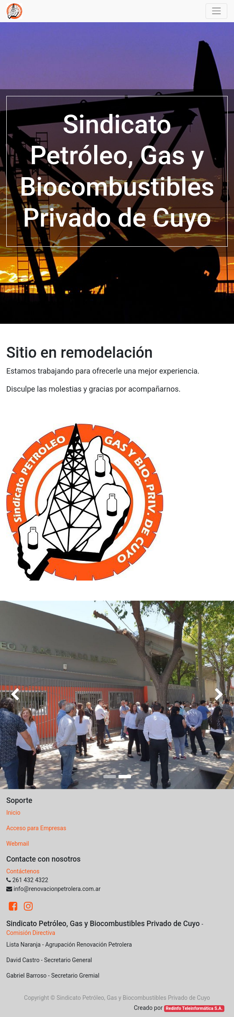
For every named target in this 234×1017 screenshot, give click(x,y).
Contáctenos (22, 871)
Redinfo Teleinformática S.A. (194, 1008)
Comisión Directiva (30, 932)
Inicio (13, 812)
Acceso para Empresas (36, 828)
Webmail (17, 843)
